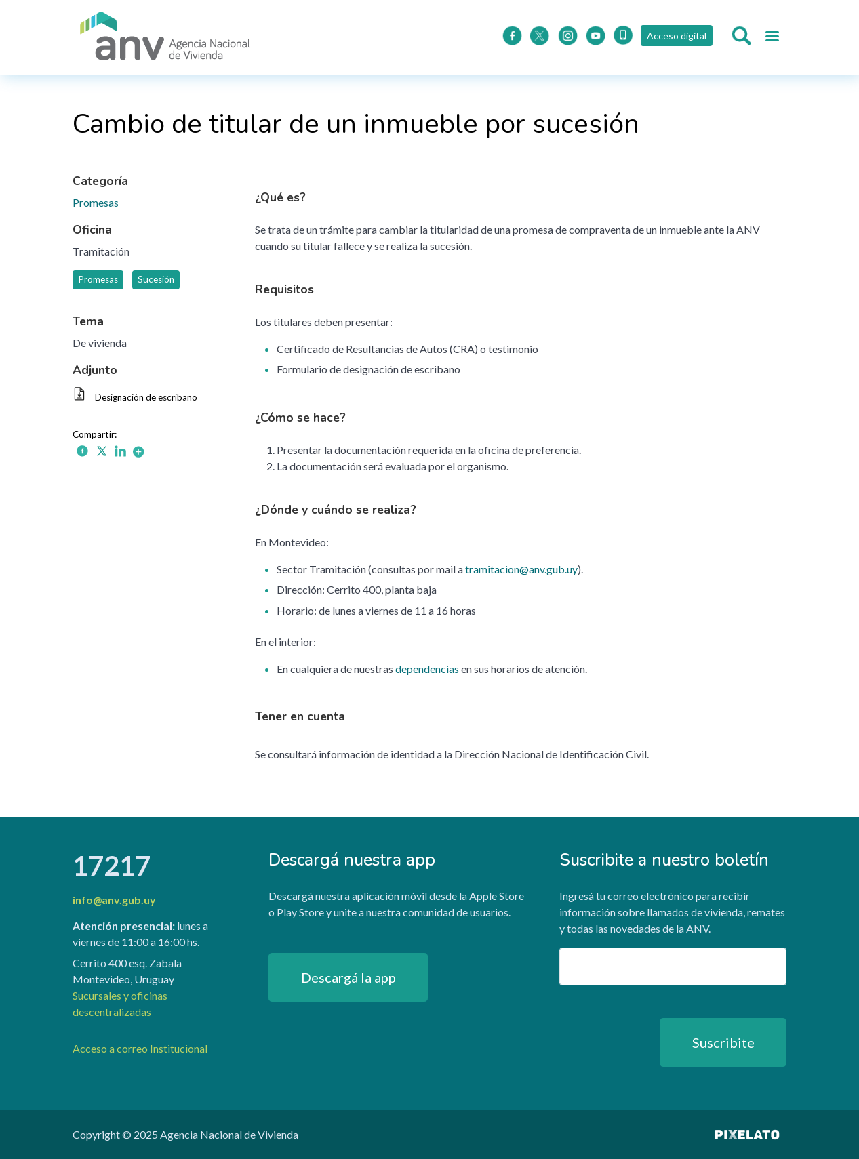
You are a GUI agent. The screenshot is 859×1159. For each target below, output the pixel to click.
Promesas (96, 202)
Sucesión (156, 279)
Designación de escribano (146, 397)
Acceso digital (676, 35)
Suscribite (723, 1042)
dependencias (427, 668)
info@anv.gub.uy (114, 899)
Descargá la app (348, 977)
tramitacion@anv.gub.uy (521, 569)
